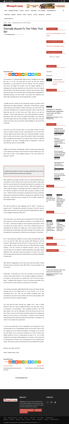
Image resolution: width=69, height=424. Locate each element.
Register (55, 84)
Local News (49, 106)
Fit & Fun (27, 10)
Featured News (51, 124)
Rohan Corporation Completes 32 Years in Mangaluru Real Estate (59, 130)
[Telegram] (32, 74)
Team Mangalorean (10, 34)
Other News (34, 10)
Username (49, 71)
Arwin (39, 422)
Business (30, 14)
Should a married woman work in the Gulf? (13, 369)
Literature (48, 14)
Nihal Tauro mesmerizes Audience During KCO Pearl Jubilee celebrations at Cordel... (59, 141)
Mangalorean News (13, 10)
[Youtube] (16, 74)
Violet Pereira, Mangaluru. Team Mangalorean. (54, 117)
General (35, 14)
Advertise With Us (8, 18)
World (24, 14)
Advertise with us (52, 29)
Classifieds (57, 157)
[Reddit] (10, 74)
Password (49, 75)
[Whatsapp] (36, 74)
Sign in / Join (32, 1)
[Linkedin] (13, 74)
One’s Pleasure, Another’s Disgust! (34, 368)
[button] (63, 10)
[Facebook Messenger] (29, 74)
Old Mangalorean (51, 10)
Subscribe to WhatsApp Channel (55, 46)
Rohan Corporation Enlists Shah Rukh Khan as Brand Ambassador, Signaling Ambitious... (61, 201)
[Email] (23, 74)
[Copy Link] (26, 74)
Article (9, 22)
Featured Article (51, 90)
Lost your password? (58, 82)
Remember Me (58, 79)
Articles (9, 25)
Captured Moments (52, 250)
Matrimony (7, 14)
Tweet (6, 74)
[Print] (19, 74)
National (19, 14)
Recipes (22, 10)
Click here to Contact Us (26, 410)
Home (5, 10)
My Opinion (42, 14)
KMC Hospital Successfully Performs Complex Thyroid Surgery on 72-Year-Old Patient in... (50, 227)
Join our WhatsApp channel (54, 41)
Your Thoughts (41, 10)
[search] (54, 57)
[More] (39, 74)
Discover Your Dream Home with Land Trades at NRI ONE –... (59, 175)
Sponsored (50, 212)
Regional (13, 14)
